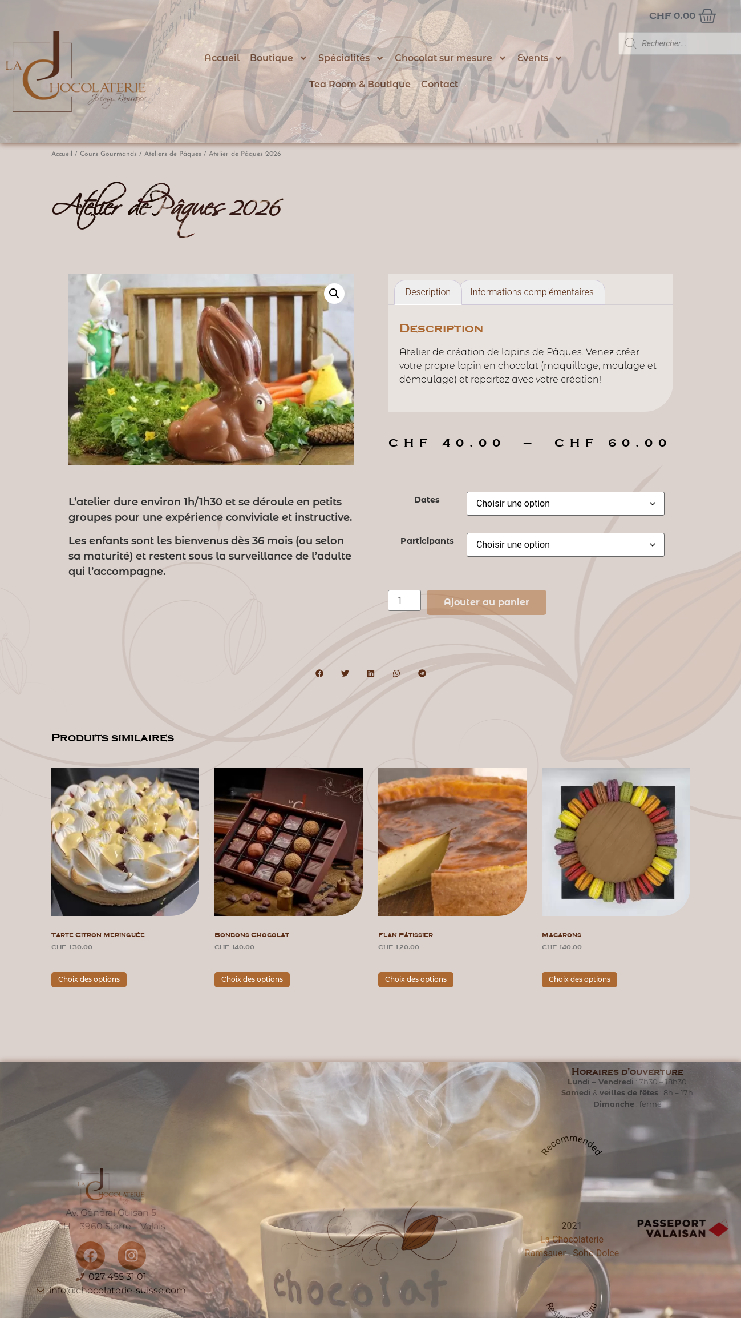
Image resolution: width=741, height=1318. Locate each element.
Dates (427, 500)
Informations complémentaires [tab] (531, 292)
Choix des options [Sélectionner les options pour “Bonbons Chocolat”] (252, 979)
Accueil (222, 58)
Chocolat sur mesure (451, 58)
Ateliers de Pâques (172, 154)
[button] (334, 293)
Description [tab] (428, 292)
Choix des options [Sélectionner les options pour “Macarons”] (579, 979)
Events (540, 58)
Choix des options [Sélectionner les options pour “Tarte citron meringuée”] (89, 979)
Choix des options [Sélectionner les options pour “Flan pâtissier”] (416, 979)
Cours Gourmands (108, 154)
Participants (427, 541)
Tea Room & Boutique (360, 84)
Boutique (279, 58)
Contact (439, 84)
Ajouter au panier (486, 602)
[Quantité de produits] (404, 600)
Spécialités (351, 58)
